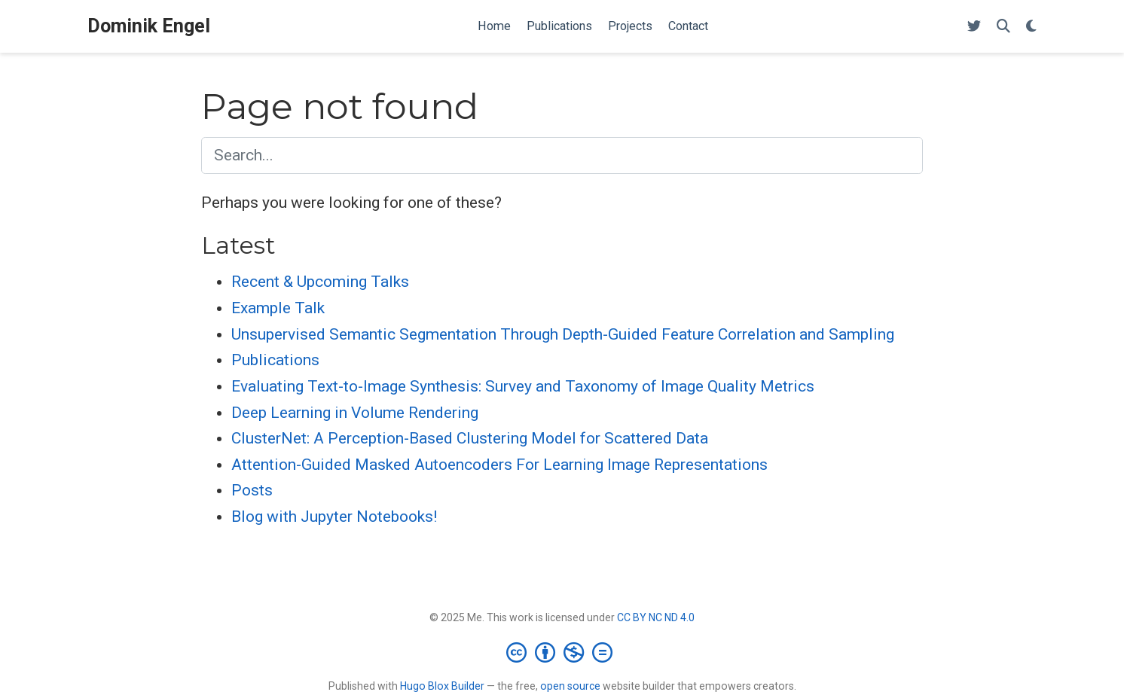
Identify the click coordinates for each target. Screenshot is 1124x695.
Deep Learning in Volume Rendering (354, 413)
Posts (252, 490)
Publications (275, 360)
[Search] (1003, 26)
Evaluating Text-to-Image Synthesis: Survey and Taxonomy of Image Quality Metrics (522, 386)
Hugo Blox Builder (442, 686)
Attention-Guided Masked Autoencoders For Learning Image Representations (499, 465)
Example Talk (278, 308)
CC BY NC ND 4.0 (656, 617)
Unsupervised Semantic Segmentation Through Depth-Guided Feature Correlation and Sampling (562, 334)
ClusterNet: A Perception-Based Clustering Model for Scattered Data (469, 438)
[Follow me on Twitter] (974, 26)
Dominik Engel (148, 26)
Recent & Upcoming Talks (320, 282)
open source (570, 686)
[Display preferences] (1031, 26)
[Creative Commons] (562, 652)
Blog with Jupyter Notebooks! (334, 517)
